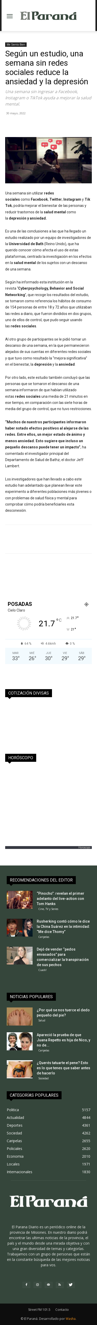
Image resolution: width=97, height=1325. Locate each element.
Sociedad (43, 1078)
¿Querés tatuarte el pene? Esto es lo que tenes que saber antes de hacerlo (63, 1068)
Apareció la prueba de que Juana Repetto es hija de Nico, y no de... (63, 1040)
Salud (41, 1020)
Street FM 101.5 (39, 1309)
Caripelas (43, 937)
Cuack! (42, 970)
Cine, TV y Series (48, 909)
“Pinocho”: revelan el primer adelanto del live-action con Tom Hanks (60, 898)
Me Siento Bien (16, 44)
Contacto (62, 1309)
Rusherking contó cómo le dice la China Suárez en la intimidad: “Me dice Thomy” (63, 926)
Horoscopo (84, 847)
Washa (71, 1318)
